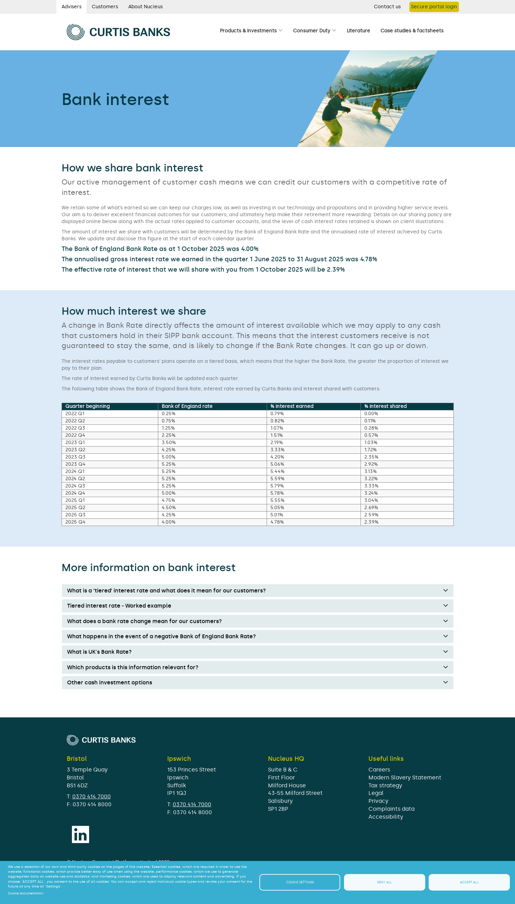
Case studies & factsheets (411, 31)
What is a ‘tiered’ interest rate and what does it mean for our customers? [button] (166, 591)
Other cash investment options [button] (109, 683)
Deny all (384, 882)
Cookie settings (300, 882)
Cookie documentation (25, 893)
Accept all (469, 882)
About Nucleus (145, 7)
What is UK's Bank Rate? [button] (99, 652)
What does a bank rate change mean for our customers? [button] (144, 621)
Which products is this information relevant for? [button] (133, 667)
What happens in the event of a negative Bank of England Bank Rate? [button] (161, 636)
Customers (105, 7)
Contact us (387, 7)
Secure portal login (434, 7)
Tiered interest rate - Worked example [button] (119, 606)
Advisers (72, 7)
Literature (358, 31)
